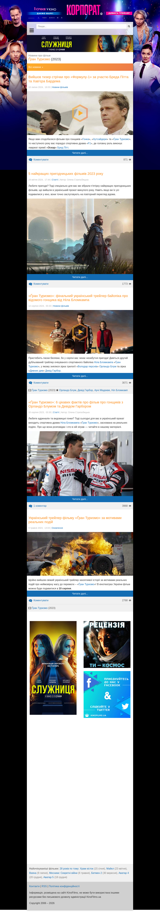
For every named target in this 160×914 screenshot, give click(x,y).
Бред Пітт (62, 147)
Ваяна (32, 873)
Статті (55, 179)
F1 (89, 143)
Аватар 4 (124, 873)
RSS (44, 886)
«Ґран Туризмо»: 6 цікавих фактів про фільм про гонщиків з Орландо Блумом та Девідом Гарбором (75, 404)
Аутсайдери (100, 139)
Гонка (85, 139)
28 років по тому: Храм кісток (76, 868)
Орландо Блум (107, 366)
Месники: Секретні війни (63, 873)
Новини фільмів (60, 87)
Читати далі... (80, 153)
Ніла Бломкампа (103, 362)
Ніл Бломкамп (119, 390)
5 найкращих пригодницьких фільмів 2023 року (65, 174)
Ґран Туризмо (39, 59)
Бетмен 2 (96, 873)
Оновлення (57, 528)
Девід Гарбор (53, 370)
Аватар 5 (48, 877)
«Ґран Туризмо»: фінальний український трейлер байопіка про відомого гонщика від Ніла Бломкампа (78, 298)
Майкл (110, 868)
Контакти (34, 886)
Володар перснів (87, 366)
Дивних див (36, 370)
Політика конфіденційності (64, 886)
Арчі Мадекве (102, 390)
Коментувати (38, 159)
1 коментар (37, 505)
